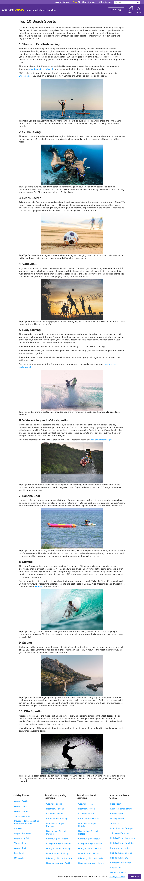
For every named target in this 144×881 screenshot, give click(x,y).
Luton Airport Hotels (88, 818)
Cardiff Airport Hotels (89, 838)
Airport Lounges (22, 811)
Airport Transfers (22, 833)
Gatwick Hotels (85, 804)
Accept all (135, 876)
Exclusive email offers (121, 808)
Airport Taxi (20, 848)
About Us (115, 823)
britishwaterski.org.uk (101, 439)
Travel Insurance (22, 816)
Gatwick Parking (54, 804)
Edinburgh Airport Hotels (90, 858)
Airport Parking (21, 801)
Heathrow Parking (55, 808)
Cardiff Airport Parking (57, 838)
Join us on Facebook (120, 833)
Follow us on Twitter (120, 848)
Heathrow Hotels (86, 808)
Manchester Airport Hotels (87, 825)
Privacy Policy (117, 818)
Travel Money (21, 843)
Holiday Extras (13, 10)
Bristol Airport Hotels (89, 853)
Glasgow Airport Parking (58, 848)
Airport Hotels (21, 806)
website (38, 586)
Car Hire (18, 828)
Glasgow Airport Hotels (90, 848)
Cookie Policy (116, 813)
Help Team (115, 804)
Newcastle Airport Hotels (91, 863)
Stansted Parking (54, 813)
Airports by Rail (22, 838)
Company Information (120, 862)
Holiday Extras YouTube (122, 843)
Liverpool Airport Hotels (90, 843)
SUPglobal (24, 75)
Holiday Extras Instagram (122, 838)
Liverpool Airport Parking (58, 843)
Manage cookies (117, 876)
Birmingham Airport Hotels (88, 832)
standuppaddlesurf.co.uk (41, 69)
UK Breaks (19, 858)
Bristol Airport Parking (57, 853)
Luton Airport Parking (57, 818)
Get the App (116, 10)
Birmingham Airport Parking (56, 832)
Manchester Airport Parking (55, 825)
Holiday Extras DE (119, 857)
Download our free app (121, 828)
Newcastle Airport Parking (59, 863)
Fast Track (19, 853)
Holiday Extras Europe (121, 853)
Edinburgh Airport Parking (59, 858)
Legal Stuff (115, 867)
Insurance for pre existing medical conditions (26, 822)
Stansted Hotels (86, 813)
